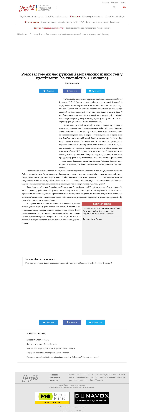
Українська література (31, 16)
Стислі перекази (48, 22)
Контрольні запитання (97, 22)
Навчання (75, 17)
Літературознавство (92, 16)
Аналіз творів (65, 22)
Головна (54, 374)
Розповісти (72, 91)
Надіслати (48, 91)
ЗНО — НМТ (78, 22)
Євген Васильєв (79, 385)
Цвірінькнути (95, 91)
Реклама (114, 2)
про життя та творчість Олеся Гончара (101, 208)
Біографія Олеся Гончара (92, 219)
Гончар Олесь (38, 34)
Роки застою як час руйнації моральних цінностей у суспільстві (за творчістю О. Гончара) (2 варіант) (68, 263)
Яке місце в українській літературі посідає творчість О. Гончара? (54, 357)
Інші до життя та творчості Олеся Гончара (51, 348)
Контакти (105, 2)
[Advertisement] (72, 53)
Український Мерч (115, 16)
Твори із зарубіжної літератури (81, 28)
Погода (122, 2)
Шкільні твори (32, 22)
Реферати (114, 22)
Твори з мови (103, 28)
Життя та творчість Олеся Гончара (42, 344)
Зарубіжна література (56, 16)
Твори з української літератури (49, 28)
